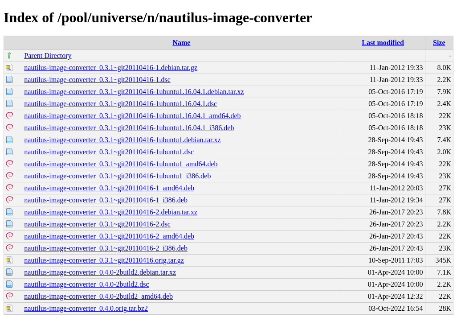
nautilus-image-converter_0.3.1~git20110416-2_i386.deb (106, 248)
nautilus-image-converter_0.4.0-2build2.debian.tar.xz (100, 272)
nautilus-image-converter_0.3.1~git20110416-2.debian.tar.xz (110, 212)
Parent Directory (47, 55)
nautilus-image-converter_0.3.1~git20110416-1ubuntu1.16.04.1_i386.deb (129, 128)
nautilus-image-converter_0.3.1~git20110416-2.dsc (97, 224)
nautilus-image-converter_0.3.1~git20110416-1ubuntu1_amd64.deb (120, 164)
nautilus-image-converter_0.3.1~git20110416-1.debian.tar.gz (110, 67)
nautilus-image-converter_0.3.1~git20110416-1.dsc (97, 79)
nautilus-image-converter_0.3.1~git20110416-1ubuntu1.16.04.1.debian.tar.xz (134, 91)
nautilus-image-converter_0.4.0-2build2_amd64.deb (98, 296)
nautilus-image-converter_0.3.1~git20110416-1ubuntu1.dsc (109, 152)
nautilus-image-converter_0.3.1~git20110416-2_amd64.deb (109, 236)
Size (439, 42)
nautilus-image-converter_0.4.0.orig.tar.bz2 (86, 308)
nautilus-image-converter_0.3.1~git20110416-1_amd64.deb (109, 188)
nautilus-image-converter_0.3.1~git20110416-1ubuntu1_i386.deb (117, 176)
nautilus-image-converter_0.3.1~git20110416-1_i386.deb (106, 200)
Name (181, 42)
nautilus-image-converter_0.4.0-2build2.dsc (86, 284)
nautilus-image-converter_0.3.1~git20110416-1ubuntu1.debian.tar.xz (122, 140)
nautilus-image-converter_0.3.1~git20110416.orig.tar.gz (104, 260)
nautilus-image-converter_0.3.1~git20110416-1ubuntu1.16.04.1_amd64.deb (132, 115)
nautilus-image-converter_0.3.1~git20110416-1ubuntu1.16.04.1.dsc (120, 103)
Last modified (383, 42)
